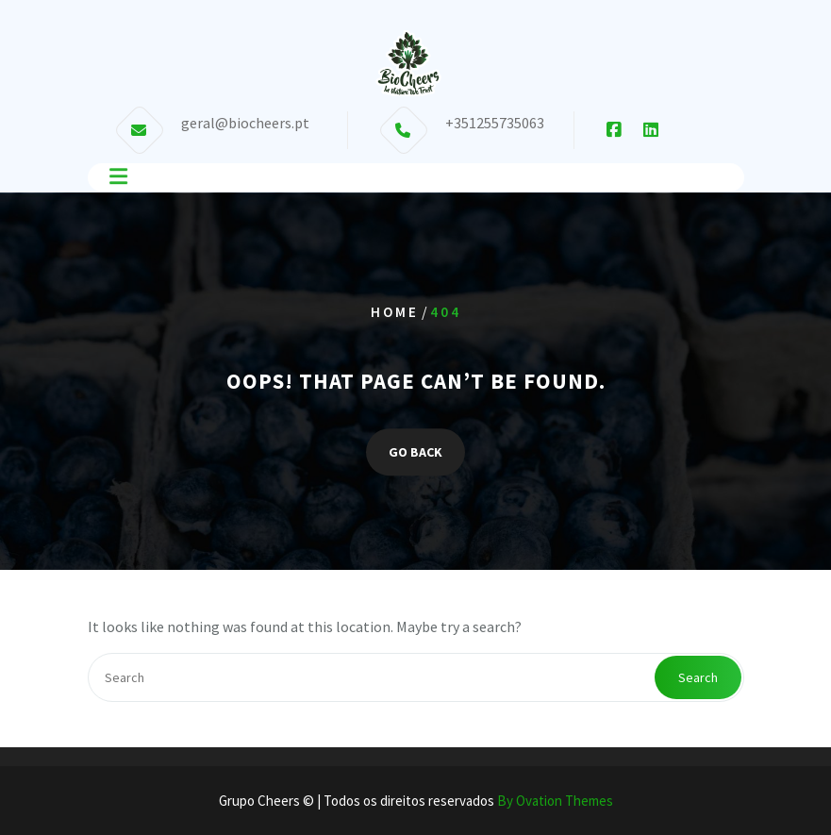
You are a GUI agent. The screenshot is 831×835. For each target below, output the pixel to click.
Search (698, 677)
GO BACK (415, 451)
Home (395, 312)
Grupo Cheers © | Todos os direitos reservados (416, 801)
